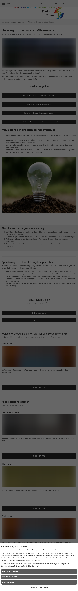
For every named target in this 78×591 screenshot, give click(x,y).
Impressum (33, 588)
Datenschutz (44, 588)
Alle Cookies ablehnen (9, 577)
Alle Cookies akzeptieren (10, 571)
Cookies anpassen (8, 582)
